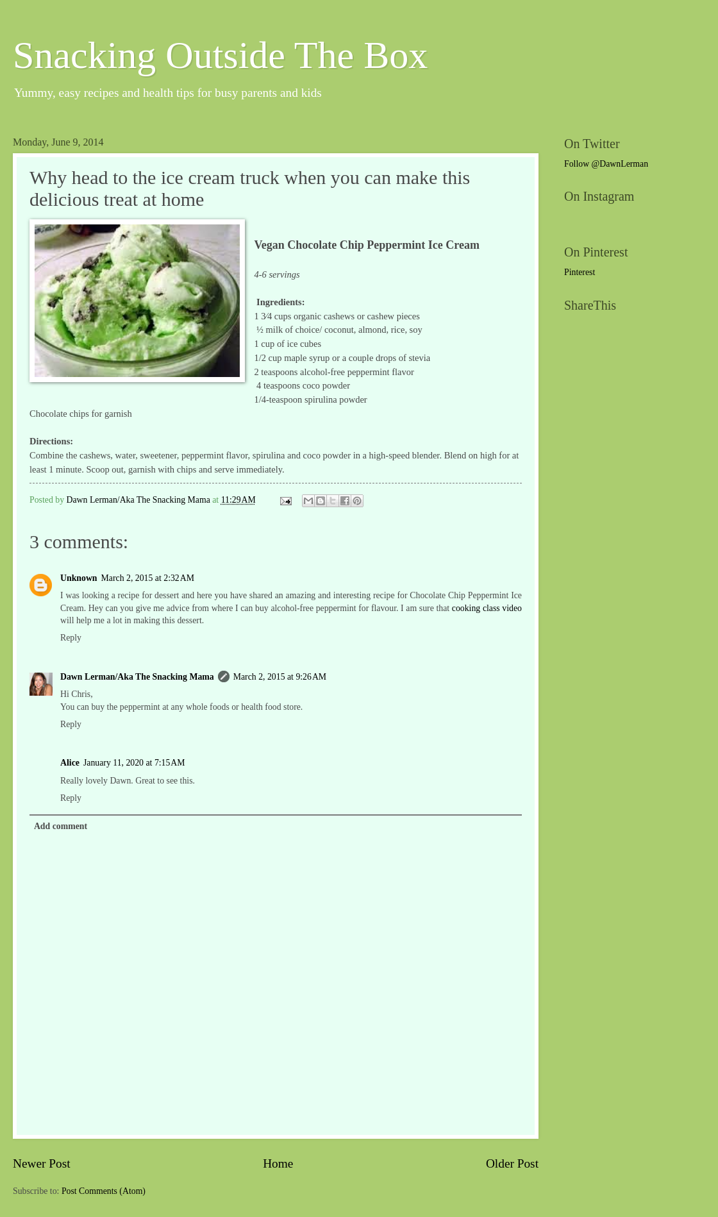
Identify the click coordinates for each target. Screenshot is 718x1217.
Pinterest (579, 272)
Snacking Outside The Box (220, 55)
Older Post (512, 1163)
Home (278, 1163)
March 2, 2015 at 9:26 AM (279, 677)
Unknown (78, 578)
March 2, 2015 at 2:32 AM (147, 578)
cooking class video (487, 608)
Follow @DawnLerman (606, 164)
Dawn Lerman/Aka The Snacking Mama (137, 677)
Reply (70, 637)
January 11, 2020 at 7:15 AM (134, 763)
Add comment (60, 826)
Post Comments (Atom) (104, 1191)
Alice (69, 763)
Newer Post (42, 1163)
